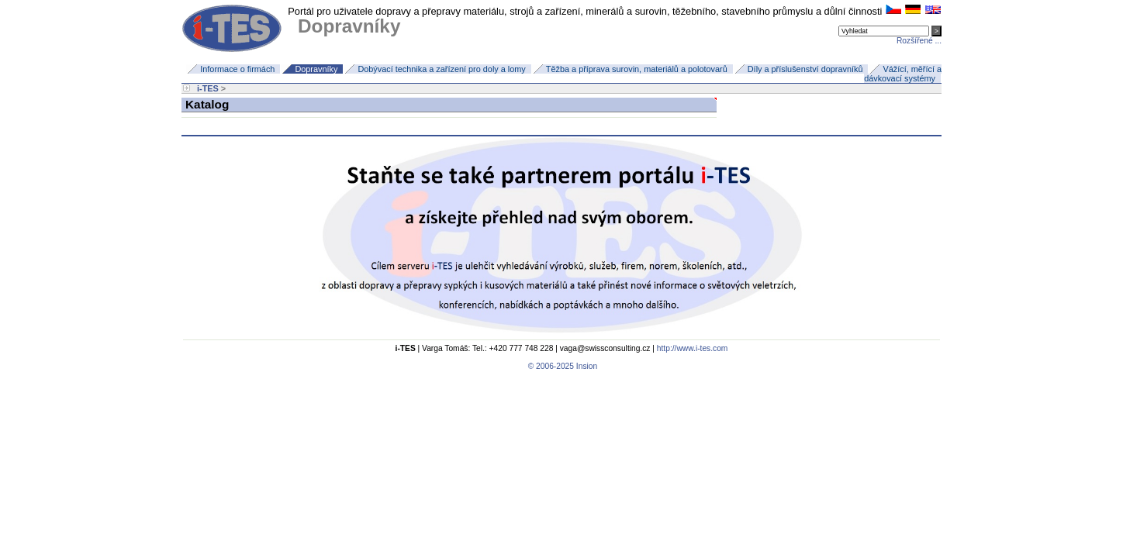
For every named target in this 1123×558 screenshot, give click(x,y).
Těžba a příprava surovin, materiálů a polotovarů (636, 69)
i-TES (208, 88)
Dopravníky (316, 69)
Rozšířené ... (919, 40)
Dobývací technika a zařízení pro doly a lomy (441, 69)
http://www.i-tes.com (692, 348)
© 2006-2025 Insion (561, 366)
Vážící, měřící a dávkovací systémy (903, 73)
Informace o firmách (237, 69)
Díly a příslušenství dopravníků (805, 69)
